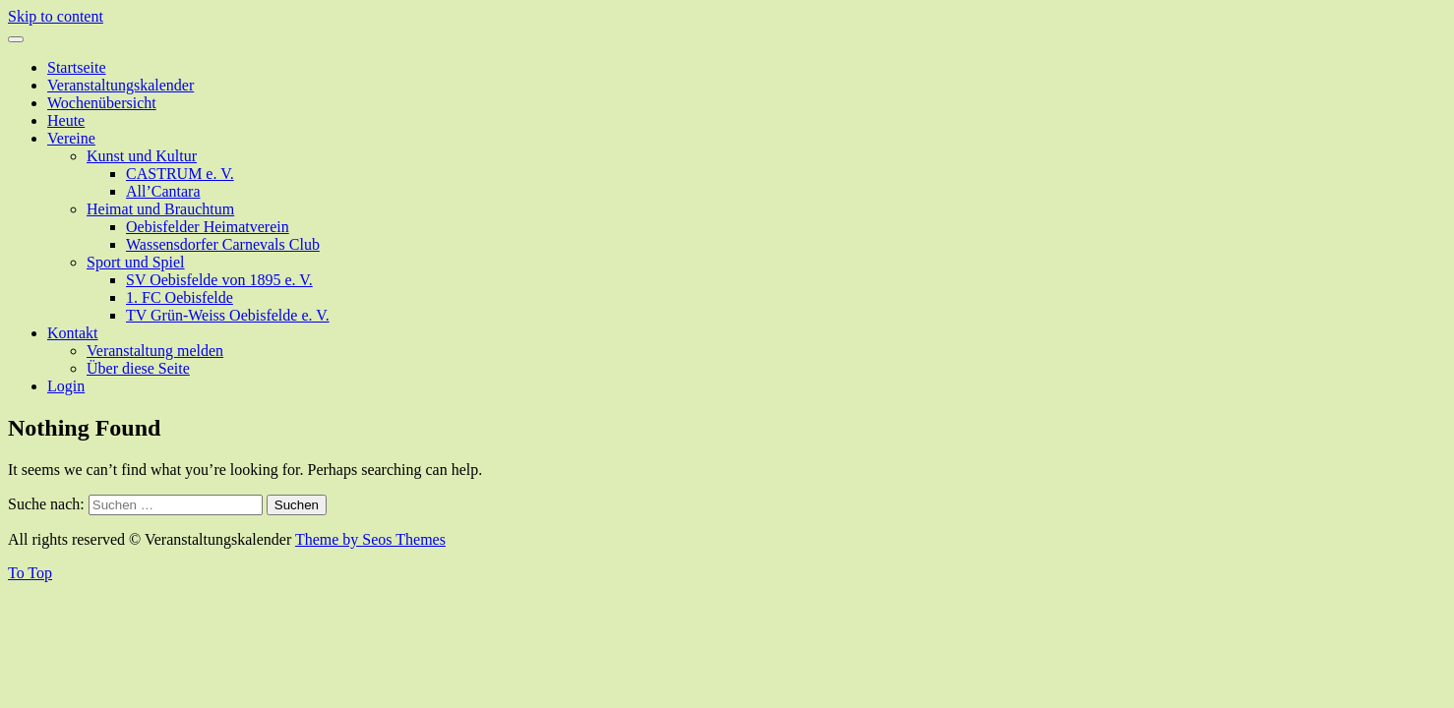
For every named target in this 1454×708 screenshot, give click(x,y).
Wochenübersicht (101, 102)
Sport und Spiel (136, 262)
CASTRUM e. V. (180, 173)
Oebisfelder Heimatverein (207, 226)
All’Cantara (163, 191)
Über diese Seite (138, 368)
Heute (66, 120)
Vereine (71, 138)
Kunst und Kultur (142, 156)
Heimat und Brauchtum (160, 209)
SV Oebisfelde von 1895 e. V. (219, 279)
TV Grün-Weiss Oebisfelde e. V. (228, 315)
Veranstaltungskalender (120, 85)
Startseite (76, 67)
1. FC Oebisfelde (179, 297)
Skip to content (55, 16)
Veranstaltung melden (155, 350)
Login (66, 386)
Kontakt (72, 332)
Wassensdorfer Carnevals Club (223, 244)
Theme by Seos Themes (370, 539)
